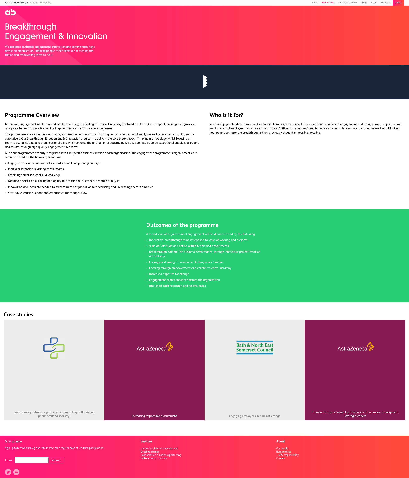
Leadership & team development (159, 448)
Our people (282, 448)
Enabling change (150, 452)
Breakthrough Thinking (133, 138)
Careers (280, 458)
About (280, 441)
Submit (56, 460)
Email (8, 460)
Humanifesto (283, 452)
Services (146, 441)
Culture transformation (154, 458)
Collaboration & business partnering (161, 455)
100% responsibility (287, 455)
